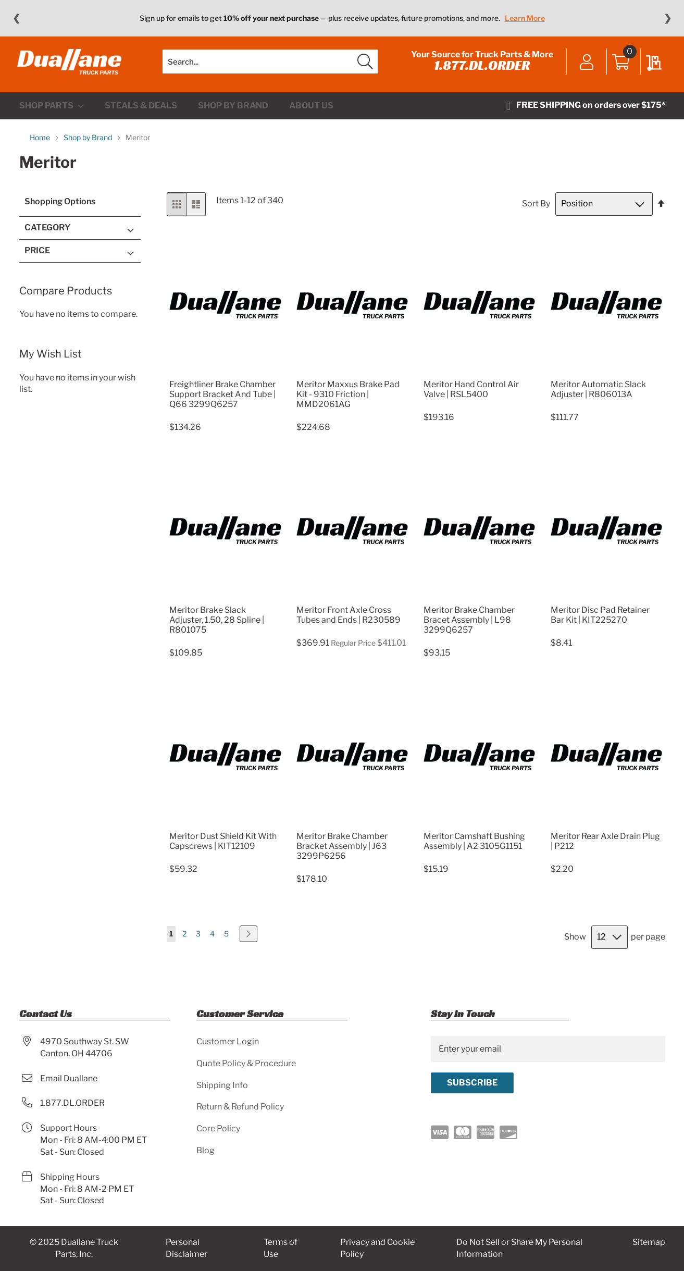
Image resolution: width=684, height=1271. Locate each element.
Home (41, 144)
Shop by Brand (89, 144)
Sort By (536, 210)
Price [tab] (37, 257)
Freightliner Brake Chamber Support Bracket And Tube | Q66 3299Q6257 (222, 400)
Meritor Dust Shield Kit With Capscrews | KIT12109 (223, 847)
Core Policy (218, 1129)
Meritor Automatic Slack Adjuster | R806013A (598, 395)
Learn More (525, 18)
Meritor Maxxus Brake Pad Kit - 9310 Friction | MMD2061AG (348, 400)
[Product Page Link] (225, 378)
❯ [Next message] (667, 18)
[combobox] (270, 65)
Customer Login (227, 1041)
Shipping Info (222, 1085)
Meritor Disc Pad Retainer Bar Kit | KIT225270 (600, 622)
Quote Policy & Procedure (246, 1063)
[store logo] (71, 65)
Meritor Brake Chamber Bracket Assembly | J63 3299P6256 (342, 852)
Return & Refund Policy (240, 1107)
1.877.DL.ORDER (480, 68)
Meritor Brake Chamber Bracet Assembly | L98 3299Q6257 (469, 626)
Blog (205, 1151)
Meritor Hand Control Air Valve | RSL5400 (471, 395)
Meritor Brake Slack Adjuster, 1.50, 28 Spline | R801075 (216, 626)
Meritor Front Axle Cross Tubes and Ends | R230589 (348, 622)
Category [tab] (47, 234)
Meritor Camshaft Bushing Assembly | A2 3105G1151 (474, 847)
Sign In (585, 66)
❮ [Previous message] (16, 18)
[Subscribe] (472, 1082)
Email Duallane (68, 1078)
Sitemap (648, 1243)
